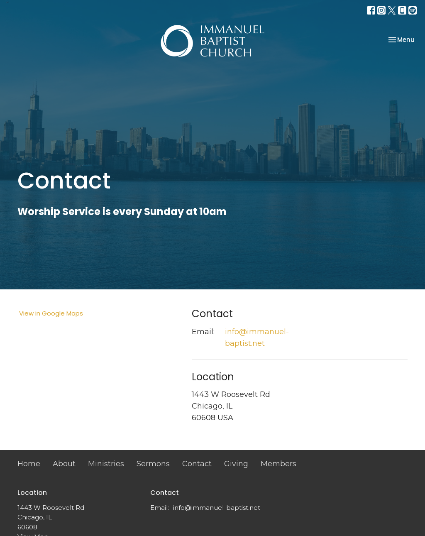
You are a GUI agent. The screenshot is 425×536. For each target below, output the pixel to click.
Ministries (106, 463)
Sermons (153, 463)
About (64, 463)
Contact (197, 463)
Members (278, 463)
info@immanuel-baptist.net (257, 337)
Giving (236, 463)
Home (28, 463)
